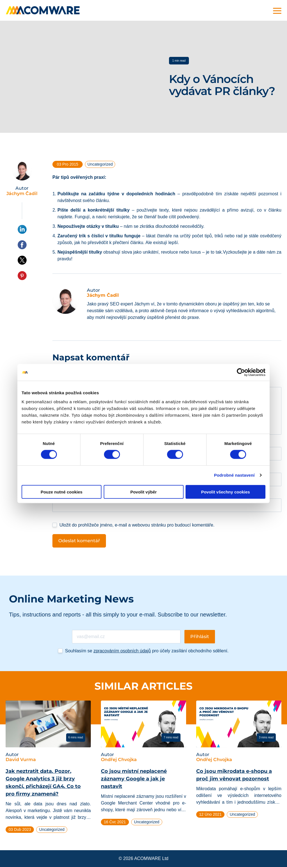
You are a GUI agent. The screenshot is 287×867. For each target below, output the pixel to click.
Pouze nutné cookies (61, 491)
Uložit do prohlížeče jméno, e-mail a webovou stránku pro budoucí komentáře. (136, 525)
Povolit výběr (143, 491)
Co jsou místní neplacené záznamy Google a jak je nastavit (134, 778)
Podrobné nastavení (234, 475)
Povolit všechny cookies (225, 491)
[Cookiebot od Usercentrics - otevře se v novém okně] (240, 372)
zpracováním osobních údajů (122, 650)
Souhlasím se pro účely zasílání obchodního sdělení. (146, 650)
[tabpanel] (48, 769)
